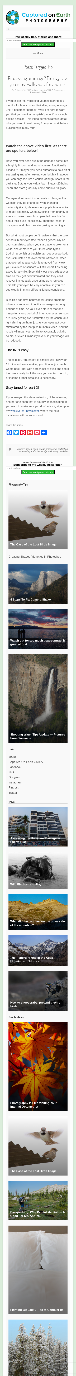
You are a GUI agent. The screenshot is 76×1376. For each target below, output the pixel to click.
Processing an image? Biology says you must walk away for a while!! (38, 81)
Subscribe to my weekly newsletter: (38, 464)
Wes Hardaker (40, 90)
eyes (35, 449)
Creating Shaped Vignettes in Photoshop (34, 556)
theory (40, 451)
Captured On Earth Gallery (25, 762)
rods (33, 451)
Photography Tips (38, 92)
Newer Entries (30, 462)
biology (21, 449)
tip (45, 451)
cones (29, 449)
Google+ (14, 777)
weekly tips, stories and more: (38, 37)
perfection (63, 449)
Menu (40, 53)
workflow (64, 451)
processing (24, 451)
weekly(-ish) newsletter (25, 410)
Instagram (14, 782)
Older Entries (46, 462)
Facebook (14, 767)
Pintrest (13, 787)
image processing (48, 449)
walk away (53, 451)
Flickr (11, 772)
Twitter (12, 792)
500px (12, 756)
